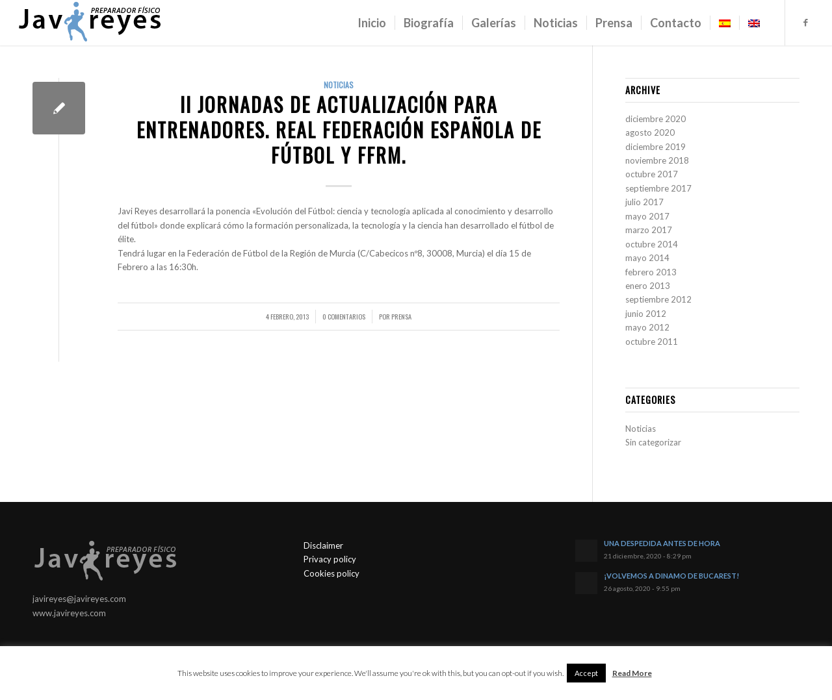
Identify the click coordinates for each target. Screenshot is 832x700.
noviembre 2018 (657, 160)
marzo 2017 (648, 230)
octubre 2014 (651, 244)
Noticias (339, 84)
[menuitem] (372, 22)
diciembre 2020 (655, 119)
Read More (632, 673)
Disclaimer (323, 545)
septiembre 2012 (658, 299)
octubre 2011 (651, 341)
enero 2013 (647, 286)
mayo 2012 (647, 327)
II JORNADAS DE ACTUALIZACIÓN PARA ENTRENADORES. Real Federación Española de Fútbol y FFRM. (338, 129)
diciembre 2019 (655, 147)
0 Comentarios (343, 316)
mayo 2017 (647, 216)
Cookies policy (331, 573)
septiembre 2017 (658, 188)
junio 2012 (645, 313)
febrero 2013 (651, 272)
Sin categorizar (653, 442)
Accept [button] (586, 673)
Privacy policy (330, 559)
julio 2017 (644, 202)
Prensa (401, 316)
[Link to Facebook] (805, 22)
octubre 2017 (651, 174)
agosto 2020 (650, 132)
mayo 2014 (647, 258)
